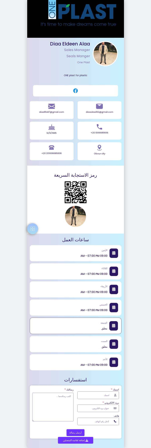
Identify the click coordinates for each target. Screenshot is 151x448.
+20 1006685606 (99, 132)
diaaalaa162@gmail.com (99, 112)
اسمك (115, 389)
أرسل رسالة (75, 432)
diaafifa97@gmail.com (51, 112)
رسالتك (69, 389)
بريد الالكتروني (111, 402)
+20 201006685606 (51, 153)
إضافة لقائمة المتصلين (75, 440)
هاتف (116, 415)
